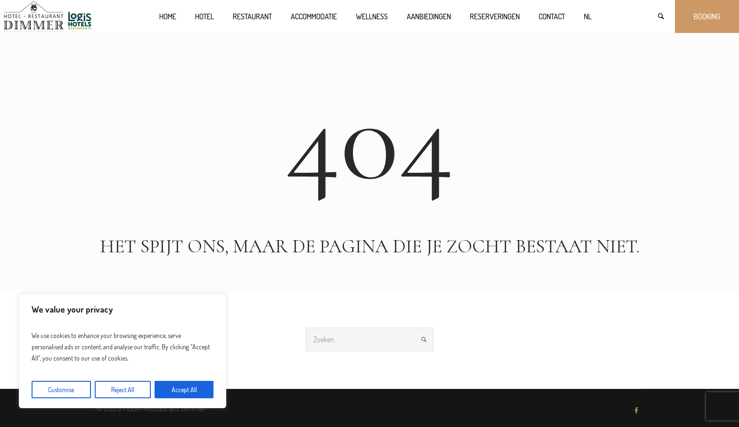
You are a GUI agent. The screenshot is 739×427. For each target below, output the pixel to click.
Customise (61, 390)
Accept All (184, 390)
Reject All (122, 390)
